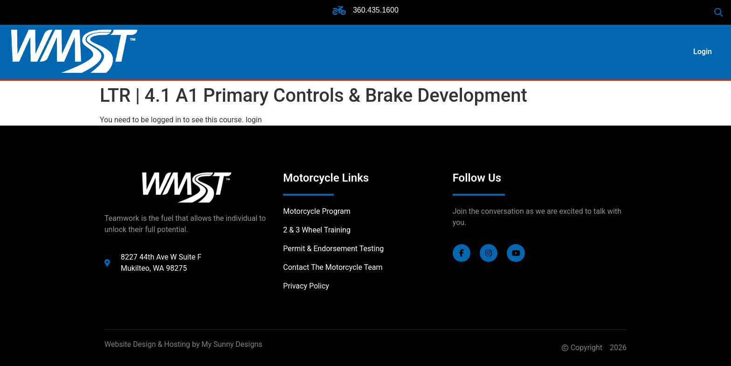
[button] (718, 12)
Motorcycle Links (326, 177)
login (254, 119)
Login (702, 51)
